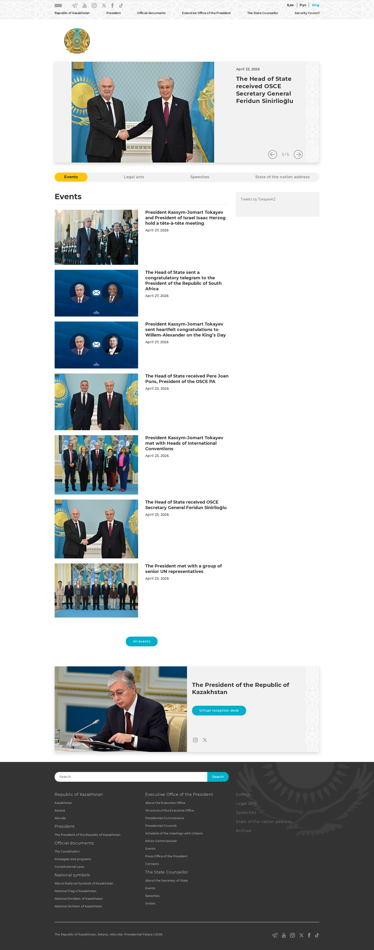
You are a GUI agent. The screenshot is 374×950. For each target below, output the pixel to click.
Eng (315, 5)
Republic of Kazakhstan (72, 13)
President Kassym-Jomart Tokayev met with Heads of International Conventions (184, 443)
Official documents (151, 13)
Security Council (307, 13)
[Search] (136, 777)
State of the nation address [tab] (282, 177)
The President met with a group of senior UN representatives (183, 568)
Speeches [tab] (199, 177)
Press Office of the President (166, 856)
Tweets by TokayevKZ (258, 199)
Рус (303, 5)
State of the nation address (264, 821)
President (113, 13)
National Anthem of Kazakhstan (78, 906)
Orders (150, 903)
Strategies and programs (73, 859)
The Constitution (67, 851)
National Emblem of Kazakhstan (79, 898)
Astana (60, 810)
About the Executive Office (165, 803)
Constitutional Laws (69, 866)
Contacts (152, 864)
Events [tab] (71, 177)
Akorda (60, 818)
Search (218, 777)
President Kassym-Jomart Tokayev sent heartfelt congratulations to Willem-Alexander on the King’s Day (185, 330)
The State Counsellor (262, 13)
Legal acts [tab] (134, 177)
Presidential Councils (161, 825)
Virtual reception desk (219, 710)
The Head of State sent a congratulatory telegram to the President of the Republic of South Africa (183, 280)
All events (142, 641)
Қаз (290, 5)
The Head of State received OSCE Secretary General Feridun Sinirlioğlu (186, 505)
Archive (243, 830)
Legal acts (246, 803)
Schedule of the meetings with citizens (174, 833)
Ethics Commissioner (161, 841)
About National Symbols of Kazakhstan (84, 883)
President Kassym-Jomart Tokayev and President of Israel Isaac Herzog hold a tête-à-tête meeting (185, 218)
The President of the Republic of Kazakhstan (87, 835)
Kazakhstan (63, 803)
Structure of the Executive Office (169, 810)
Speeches (152, 896)
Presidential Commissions (164, 818)
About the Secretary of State (166, 880)
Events (150, 848)
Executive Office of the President (206, 13)
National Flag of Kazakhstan (75, 891)
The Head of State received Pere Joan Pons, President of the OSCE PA (187, 378)
